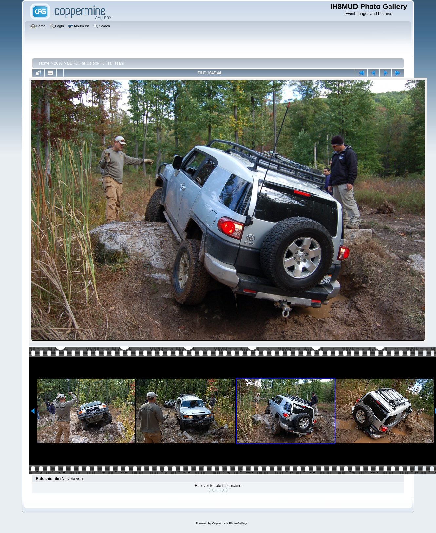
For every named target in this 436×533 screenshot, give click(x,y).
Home (44, 63)
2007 (58, 63)
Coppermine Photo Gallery (229, 523)
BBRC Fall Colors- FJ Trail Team (95, 63)
